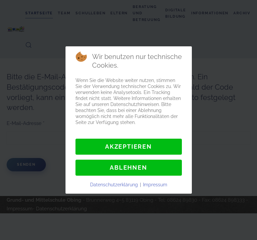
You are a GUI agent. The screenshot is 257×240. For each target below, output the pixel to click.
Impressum (155, 184)
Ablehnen (128, 167)
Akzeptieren (128, 146)
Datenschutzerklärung (114, 184)
